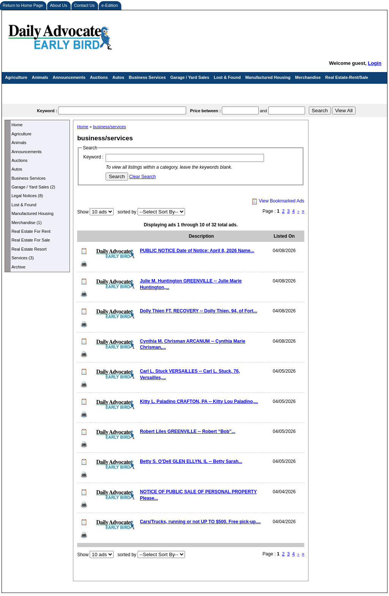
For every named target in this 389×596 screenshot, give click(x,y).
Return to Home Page (23, 5)
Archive (18, 267)
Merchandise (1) (26, 222)
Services (13, 89)
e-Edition (109, 5)
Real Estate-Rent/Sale (346, 77)
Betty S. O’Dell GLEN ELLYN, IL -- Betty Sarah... (191, 461)
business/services (109, 126)
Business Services (147, 77)
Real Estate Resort (28, 249)
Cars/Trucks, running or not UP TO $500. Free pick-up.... (200, 521)
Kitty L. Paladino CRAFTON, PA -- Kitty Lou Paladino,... (199, 401)
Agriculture (16, 77)
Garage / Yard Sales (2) (33, 187)
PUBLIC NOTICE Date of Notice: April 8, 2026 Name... (197, 250)
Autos (118, 77)
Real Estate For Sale (30, 240)
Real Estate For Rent (31, 231)
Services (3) (22, 258)
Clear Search (142, 176)
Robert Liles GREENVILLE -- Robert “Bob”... (187, 431)
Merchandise (308, 77)
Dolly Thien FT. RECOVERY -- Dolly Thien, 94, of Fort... (198, 311)
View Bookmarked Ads (277, 201)
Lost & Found (227, 77)
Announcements (69, 77)
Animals (40, 77)
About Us (58, 5)
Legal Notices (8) (27, 195)
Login (374, 63)
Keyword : (93, 157)
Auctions (99, 77)
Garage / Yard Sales (189, 77)
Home (16, 124)
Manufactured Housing (268, 77)
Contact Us (84, 5)
